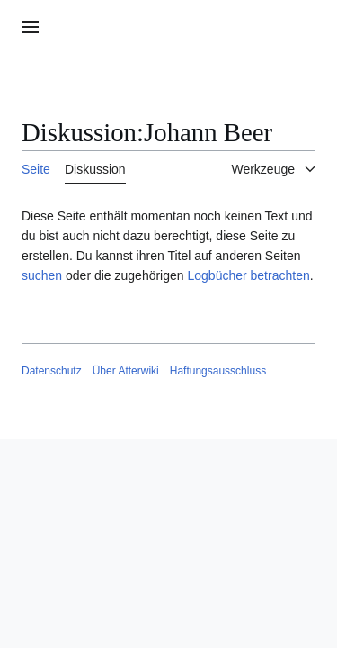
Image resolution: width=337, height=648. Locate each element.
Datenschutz (52, 370)
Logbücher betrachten (248, 275)
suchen (42, 275)
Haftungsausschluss (218, 370)
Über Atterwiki (126, 370)
